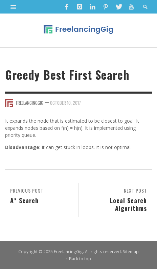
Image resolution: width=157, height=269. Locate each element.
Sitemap (131, 251)
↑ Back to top (78, 258)
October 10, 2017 (65, 102)
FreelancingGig (29, 102)
